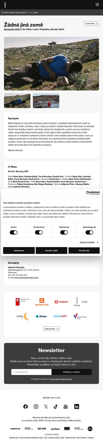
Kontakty (91, 437)
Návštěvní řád (13, 437)
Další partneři (50, 329)
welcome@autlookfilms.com (26, 277)
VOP (45, 437)
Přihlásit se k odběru (71, 372)
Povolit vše (84, 250)
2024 (17, 29)
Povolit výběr (51, 250)
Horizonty (9, 29)
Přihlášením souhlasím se (51, 379)
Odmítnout (19, 250)
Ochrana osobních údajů (56, 437)
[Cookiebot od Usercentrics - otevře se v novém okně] (88, 193)
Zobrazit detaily (87, 242)
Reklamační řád (70, 437)
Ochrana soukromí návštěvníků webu (31, 437)
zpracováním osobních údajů (61, 379)
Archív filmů (90, 23)
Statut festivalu (82, 437)
